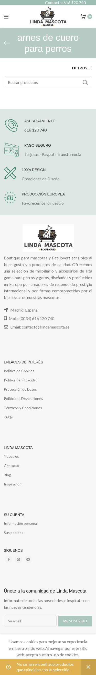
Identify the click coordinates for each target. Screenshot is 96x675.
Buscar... (85, 82)
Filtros (80, 68)
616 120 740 (35, 129)
